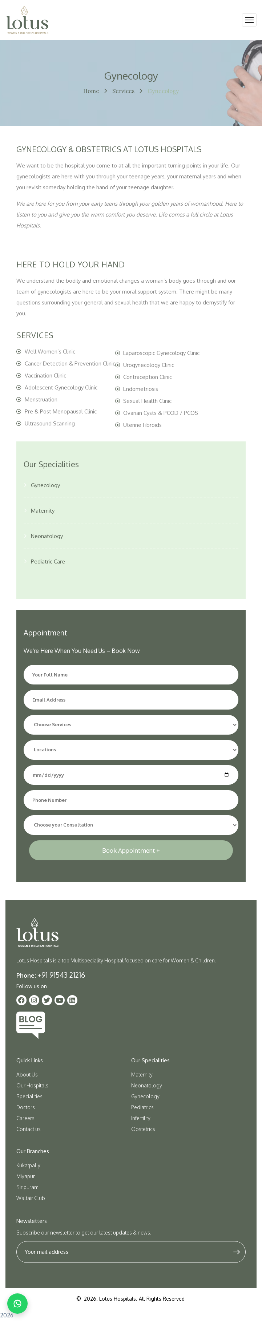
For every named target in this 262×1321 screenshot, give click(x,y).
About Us (27, 1074)
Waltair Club (30, 1198)
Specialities (29, 1096)
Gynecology (45, 485)
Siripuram (27, 1187)
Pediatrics (142, 1107)
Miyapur (25, 1176)
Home (91, 91)
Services (123, 91)
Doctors (25, 1107)
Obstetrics (143, 1129)
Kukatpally (28, 1165)
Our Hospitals (32, 1085)
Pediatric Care (48, 561)
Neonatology (47, 536)
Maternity (43, 510)
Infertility (140, 1118)
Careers (25, 1118)
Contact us (28, 1129)
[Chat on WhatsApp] (17, 1303)
